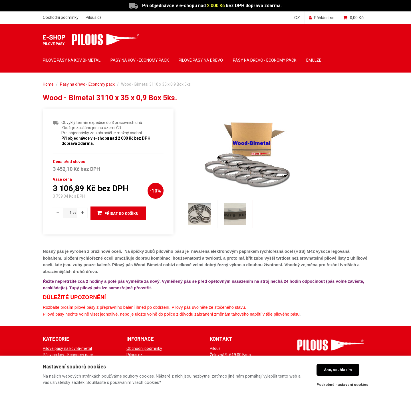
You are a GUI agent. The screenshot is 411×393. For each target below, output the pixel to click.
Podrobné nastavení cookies (342, 384)
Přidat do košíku (122, 212)
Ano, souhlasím (338, 370)
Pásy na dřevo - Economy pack (87, 84)
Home (48, 84)
